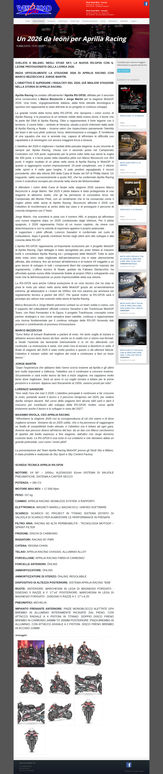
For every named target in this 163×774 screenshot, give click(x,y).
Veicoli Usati (75, 21)
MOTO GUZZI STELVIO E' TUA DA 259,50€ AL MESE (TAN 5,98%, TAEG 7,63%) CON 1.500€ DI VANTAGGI (131, 260)
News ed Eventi (38, 21)
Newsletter (124, 21)
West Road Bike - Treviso (96, 2)
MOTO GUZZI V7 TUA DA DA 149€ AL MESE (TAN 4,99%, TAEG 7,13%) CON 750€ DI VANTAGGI (131, 353)
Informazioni (113, 21)
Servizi (103, 21)
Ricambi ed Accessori (89, 21)
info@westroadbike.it (102, 6)
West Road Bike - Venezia (97, 11)
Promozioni (51, 21)
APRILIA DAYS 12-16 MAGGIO (132, 116)
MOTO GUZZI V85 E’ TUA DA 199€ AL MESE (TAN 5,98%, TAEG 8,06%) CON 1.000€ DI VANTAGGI (131, 307)
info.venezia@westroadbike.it (105, 15)
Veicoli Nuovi (62, 21)
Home (28, 21)
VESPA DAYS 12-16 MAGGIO (131, 209)
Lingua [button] (134, 21)
